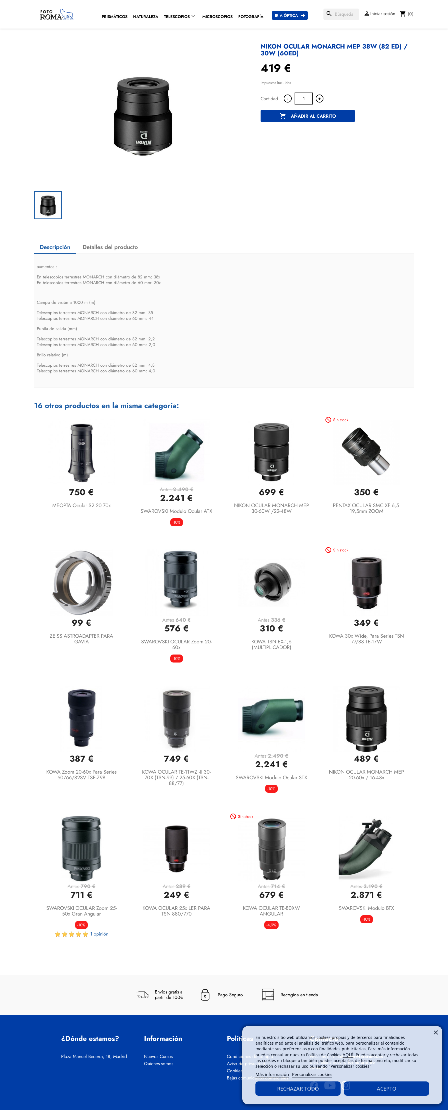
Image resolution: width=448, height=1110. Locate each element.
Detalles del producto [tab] (110, 247)
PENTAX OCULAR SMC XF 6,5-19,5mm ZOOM (366, 508)
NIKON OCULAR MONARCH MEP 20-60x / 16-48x (366, 774)
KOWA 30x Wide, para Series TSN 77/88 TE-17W (366, 638)
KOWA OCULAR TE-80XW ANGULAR (271, 911)
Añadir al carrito (308, 116)
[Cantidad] (304, 99)
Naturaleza (145, 16)
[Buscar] (341, 14)
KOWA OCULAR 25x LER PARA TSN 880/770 (176, 911)
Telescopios (177, 16)
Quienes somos (158, 1064)
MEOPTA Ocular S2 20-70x (81, 505)
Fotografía (250, 16)
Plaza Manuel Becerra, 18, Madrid (94, 1056)
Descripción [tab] (55, 247)
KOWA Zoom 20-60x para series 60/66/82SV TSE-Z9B (81, 774)
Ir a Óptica (286, 15)
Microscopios (217, 16)
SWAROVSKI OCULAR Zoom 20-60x (176, 644)
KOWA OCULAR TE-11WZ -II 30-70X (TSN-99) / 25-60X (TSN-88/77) (176, 777)
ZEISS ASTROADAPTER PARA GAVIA (81, 638)
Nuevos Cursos (158, 1056)
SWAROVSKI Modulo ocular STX (271, 777)
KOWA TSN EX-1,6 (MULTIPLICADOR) (271, 644)
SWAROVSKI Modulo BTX (366, 908)
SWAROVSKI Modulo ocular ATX (176, 511)
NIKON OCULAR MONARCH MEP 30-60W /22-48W (271, 508)
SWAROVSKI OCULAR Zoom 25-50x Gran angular (81, 911)
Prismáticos (114, 16)
